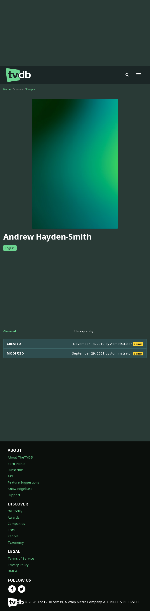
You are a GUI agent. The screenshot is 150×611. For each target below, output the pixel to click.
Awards (13, 517)
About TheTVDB (20, 457)
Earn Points (16, 463)
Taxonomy (16, 542)
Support (14, 495)
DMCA (12, 571)
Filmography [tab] (83, 331)
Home (7, 89)
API (10, 476)
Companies (16, 523)
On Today (15, 511)
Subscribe (15, 470)
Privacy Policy (18, 565)
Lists (11, 530)
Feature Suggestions (23, 482)
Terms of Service (21, 558)
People (30, 89)
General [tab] (9, 331)
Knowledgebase (20, 488)
